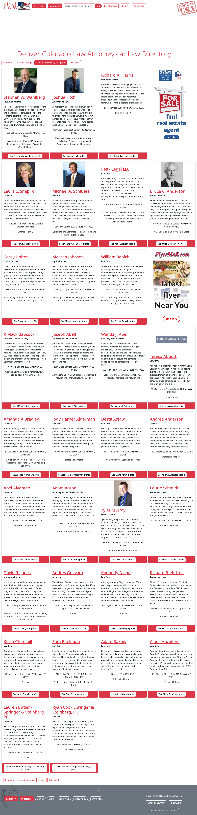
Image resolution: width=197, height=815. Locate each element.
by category (55, 6)
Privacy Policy (79, 798)
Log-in (125, 6)
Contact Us (64, 798)
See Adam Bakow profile (122, 694)
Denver (41, 780)
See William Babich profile (123, 321)
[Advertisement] (98, 30)
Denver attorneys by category (50, 62)
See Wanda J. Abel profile (123, 406)
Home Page (138, 6)
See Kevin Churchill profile (25, 694)
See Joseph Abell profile (74, 406)
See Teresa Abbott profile (171, 406)
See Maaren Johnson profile (74, 321)
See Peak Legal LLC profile (123, 243)
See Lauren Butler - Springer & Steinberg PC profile (25, 768)
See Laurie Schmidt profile (171, 559)
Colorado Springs (23, 62)
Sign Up (40, 798)
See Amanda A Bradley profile (25, 474)
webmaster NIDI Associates (164, 810)
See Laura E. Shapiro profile (25, 243)
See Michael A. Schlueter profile (74, 243)
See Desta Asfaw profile (123, 474)
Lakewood (74, 62)
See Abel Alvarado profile (25, 559)
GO (98, 6)
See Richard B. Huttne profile (171, 628)
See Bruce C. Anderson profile (172, 243)
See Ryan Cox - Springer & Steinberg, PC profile (74, 768)
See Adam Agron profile (74, 559)
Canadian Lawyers (156, 802)
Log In (52, 798)
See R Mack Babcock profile (25, 406)
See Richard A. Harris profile (123, 156)
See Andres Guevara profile (74, 628)
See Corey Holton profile (25, 321)
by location (39, 6)
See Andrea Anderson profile (171, 474)
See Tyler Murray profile (123, 559)
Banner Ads (95, 798)
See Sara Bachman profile (74, 694)
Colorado (7, 62)
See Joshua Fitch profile (74, 156)
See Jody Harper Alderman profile (74, 474)
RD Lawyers (175, 802)
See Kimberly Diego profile (122, 628)
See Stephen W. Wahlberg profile (25, 156)
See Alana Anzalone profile (171, 694)
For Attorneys (110, 6)
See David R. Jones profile (25, 628)
